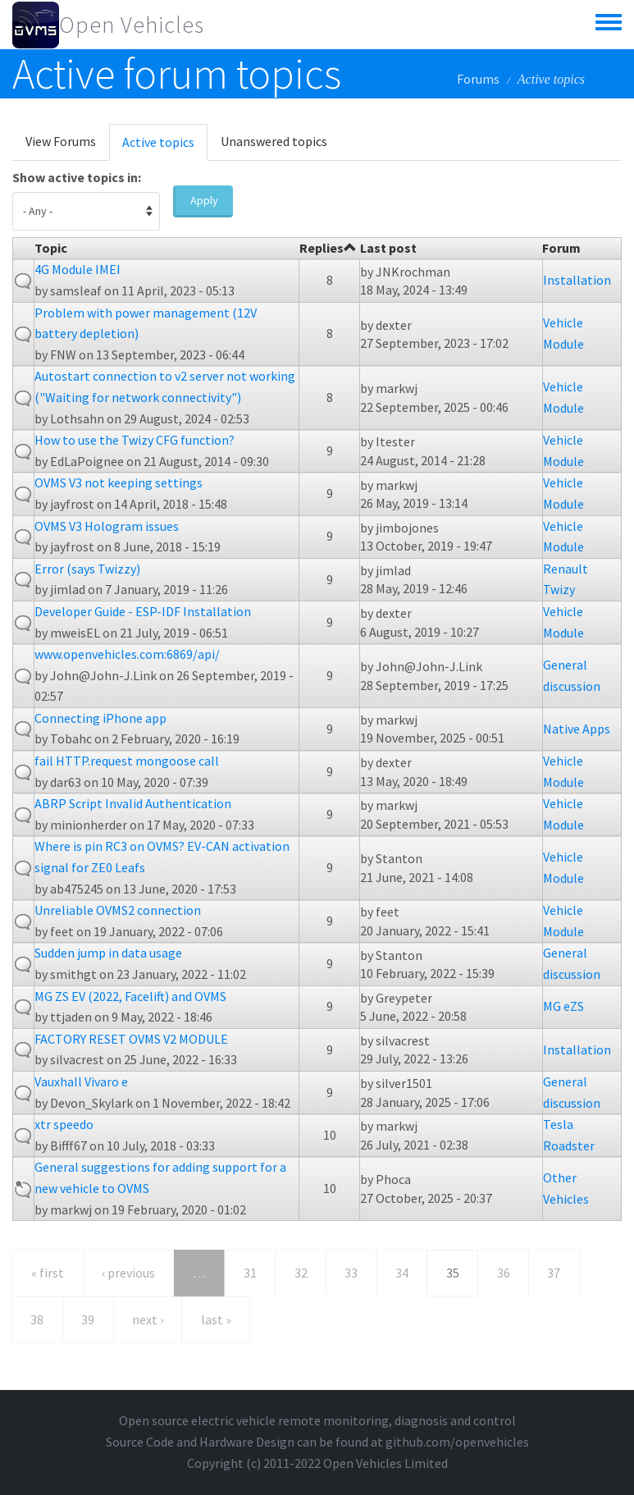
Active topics (165, 147)
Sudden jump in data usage (108, 952)
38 (36, 1319)
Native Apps (576, 728)
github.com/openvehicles (457, 1441)
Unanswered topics (274, 141)
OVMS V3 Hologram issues (106, 526)
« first (47, 1272)
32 (301, 1272)
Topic (50, 248)
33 (351, 1272)
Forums (478, 79)
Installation (577, 280)
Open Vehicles (131, 24)
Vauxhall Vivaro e (81, 1081)
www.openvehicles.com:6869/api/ (127, 654)
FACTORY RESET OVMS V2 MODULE (131, 1039)
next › (147, 1319)
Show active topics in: (76, 177)
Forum (561, 248)
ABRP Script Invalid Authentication (132, 803)
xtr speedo (64, 1124)
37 (553, 1272)
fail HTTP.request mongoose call (126, 760)
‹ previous (128, 1272)
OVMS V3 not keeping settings (118, 482)
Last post (388, 248)
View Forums (60, 141)
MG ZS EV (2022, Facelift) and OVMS (130, 996)
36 (503, 1272)
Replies (328, 248)
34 (401, 1272)
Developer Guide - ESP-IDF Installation (142, 611)
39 (87, 1319)
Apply (204, 200)
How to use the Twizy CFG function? (134, 440)
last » (216, 1319)
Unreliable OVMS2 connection (117, 910)
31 (250, 1272)
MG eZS (563, 1006)
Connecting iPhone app (100, 718)
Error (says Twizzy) (87, 568)
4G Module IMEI (77, 269)
